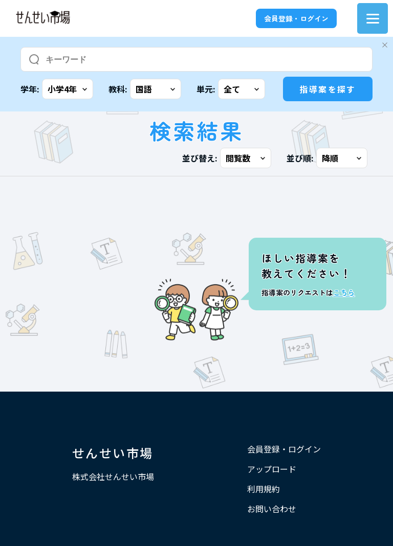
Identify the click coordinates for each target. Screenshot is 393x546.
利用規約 (263, 489)
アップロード (271, 469)
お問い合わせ (271, 509)
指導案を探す (327, 89)
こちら (344, 292)
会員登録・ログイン (296, 18)
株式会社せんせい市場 (113, 476)
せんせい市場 (112, 453)
